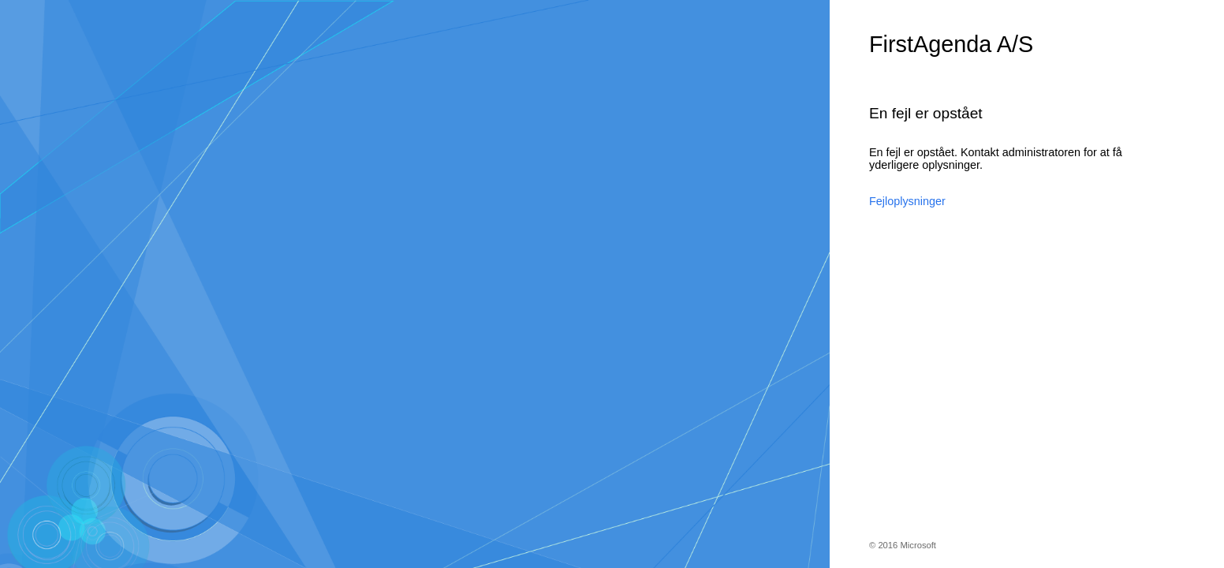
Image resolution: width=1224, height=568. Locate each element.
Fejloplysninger (907, 201)
